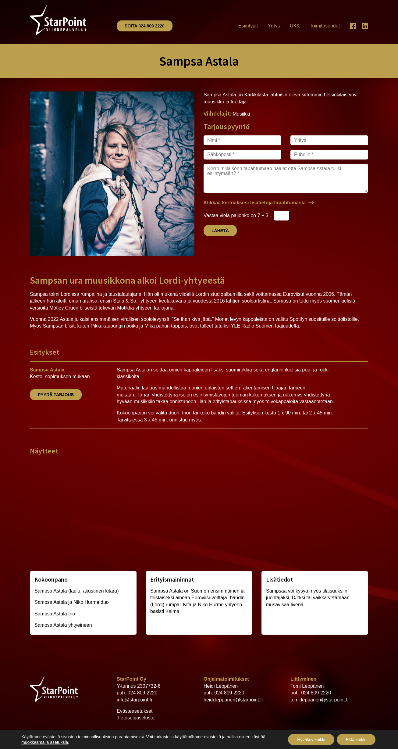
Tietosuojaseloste (136, 717)
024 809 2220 (143, 692)
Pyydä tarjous (56, 394)
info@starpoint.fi (134, 699)
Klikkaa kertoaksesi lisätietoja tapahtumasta (255, 202)
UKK (295, 25)
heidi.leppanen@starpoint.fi (233, 699)
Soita (145, 25)
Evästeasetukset (134, 711)
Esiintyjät (248, 25)
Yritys (274, 25)
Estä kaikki (356, 739)
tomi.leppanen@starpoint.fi (319, 699)
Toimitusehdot (325, 25)
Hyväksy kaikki (311, 739)
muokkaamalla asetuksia (44, 742)
